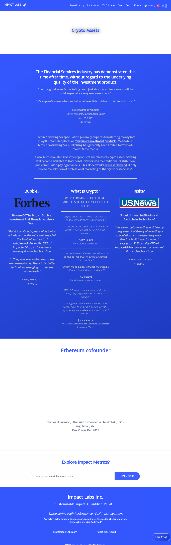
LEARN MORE (127, 476)
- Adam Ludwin (85, 239)
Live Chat (161, 537)
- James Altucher (85, 320)
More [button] (137, 5)
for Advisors (93, 5)
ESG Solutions (108, 5)
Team (120, 5)
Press (128, 5)
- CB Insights (85, 276)
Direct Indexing (77, 5)
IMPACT (150, 5)
